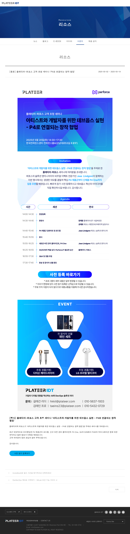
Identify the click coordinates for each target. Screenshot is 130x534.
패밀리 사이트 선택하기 (94, 521)
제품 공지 (92, 41)
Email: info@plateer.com (34, 527)
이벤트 (80, 41)
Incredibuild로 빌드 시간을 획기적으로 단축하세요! (32, 473)
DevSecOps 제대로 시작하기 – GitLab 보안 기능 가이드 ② (35, 480)
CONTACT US (45, 521)
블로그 (45, 41)
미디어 (69, 41)
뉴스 (35, 41)
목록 (117, 489)
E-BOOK (57, 41)
